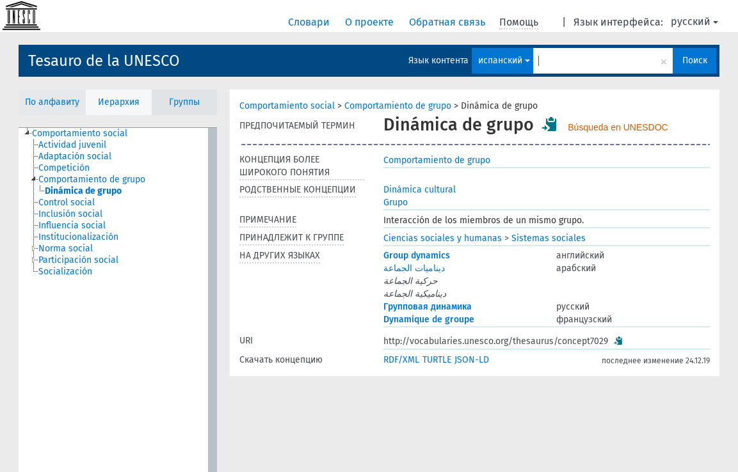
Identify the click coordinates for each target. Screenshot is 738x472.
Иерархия (119, 102)
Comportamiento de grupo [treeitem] (91, 179)
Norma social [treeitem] (65, 248)
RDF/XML (401, 359)
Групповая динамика (427, 306)
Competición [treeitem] (64, 167)
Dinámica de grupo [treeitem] (83, 190)
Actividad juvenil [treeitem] (72, 144)
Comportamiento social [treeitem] (79, 133)
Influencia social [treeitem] (72, 225)
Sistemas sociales (548, 238)
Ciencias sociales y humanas (442, 238)
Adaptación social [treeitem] (74, 156)
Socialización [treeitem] (65, 271)
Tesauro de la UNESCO (104, 61)
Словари (310, 22)
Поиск (694, 60)
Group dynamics (416, 255)
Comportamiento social (287, 105)
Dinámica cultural (419, 189)
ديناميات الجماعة (414, 268)
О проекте (370, 22)
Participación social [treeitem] (78, 260)
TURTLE (436, 359)
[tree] (118, 300)
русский (694, 21)
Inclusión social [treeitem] (70, 213)
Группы (184, 102)
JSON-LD (471, 359)
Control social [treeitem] (66, 202)
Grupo (395, 202)
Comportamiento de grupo (397, 105)
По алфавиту (52, 102)
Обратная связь (448, 22)
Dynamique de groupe (428, 319)
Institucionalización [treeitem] (78, 237)
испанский (504, 60)
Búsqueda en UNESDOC (618, 127)
